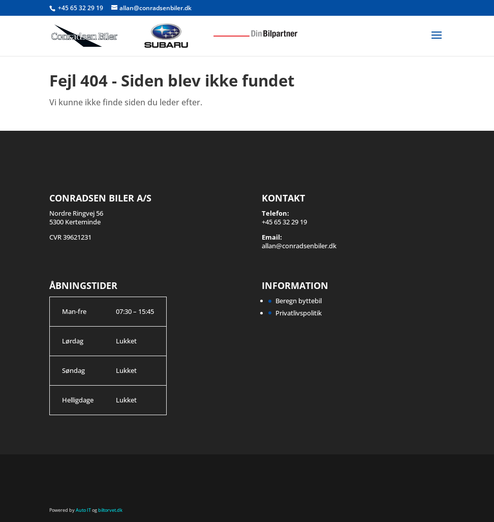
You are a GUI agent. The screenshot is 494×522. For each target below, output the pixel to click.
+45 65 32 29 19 (81, 8)
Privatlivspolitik (298, 312)
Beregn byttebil (298, 300)
